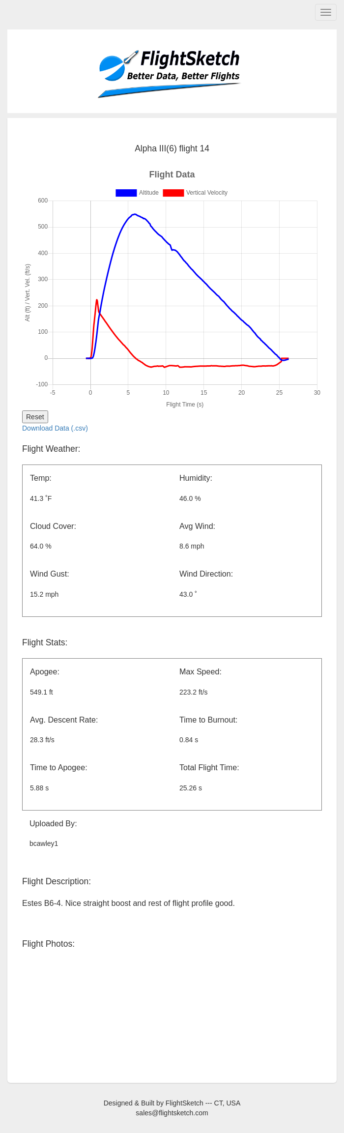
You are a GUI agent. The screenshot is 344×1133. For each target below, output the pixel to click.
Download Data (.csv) (55, 428)
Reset (35, 417)
